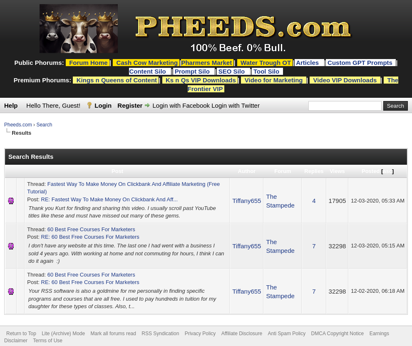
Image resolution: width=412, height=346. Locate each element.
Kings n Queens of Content (117, 80)
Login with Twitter (235, 105)
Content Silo (148, 71)
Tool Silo (267, 71)
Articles (308, 62)
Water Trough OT (266, 62)
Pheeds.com (18, 125)
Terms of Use (47, 341)
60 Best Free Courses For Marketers (91, 229)
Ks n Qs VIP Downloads (201, 80)
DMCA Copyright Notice (337, 333)
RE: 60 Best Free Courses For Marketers (90, 237)
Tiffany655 (246, 200)
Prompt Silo (193, 71)
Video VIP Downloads (345, 80)
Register (129, 105)
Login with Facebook (181, 105)
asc (387, 171)
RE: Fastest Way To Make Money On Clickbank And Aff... (109, 199)
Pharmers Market (206, 62)
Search (44, 125)
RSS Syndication (160, 333)
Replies (313, 171)
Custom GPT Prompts (360, 62)
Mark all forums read (113, 333)
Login (103, 105)
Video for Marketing (274, 80)
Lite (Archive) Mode (63, 333)
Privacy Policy (200, 333)
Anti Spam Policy (287, 333)
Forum (282, 171)
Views (337, 171)
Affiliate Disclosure (241, 333)
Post (117, 171)
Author (247, 171)
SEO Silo (232, 71)
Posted (371, 171)
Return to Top (21, 333)
